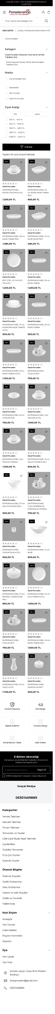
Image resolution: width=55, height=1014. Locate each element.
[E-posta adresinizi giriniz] (26, 769)
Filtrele (26, 147)
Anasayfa (7, 919)
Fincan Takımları (10, 827)
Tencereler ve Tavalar (13, 833)
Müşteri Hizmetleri (12, 935)
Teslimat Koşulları (11, 876)
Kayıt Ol (41, 769)
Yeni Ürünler (8, 924)
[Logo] (23, 12)
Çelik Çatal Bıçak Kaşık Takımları (19, 838)
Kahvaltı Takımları (11, 822)
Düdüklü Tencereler (12, 849)
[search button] (46, 20)
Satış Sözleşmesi (11, 887)
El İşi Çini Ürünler (11, 855)
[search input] (26, 21)
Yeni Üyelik (8, 956)
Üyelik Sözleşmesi (12, 881)
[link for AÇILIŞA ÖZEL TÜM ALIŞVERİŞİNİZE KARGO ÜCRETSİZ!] (26, 3)
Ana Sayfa (7, 30)
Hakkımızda (8, 903)
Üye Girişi (7, 962)
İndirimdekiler (9, 930)
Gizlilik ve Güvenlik (12, 898)
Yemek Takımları (11, 816)
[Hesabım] (43, 12)
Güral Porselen (11, 39)
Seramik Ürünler (10, 860)
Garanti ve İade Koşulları (15, 892)
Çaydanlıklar (8, 844)
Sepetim (7, 941)
